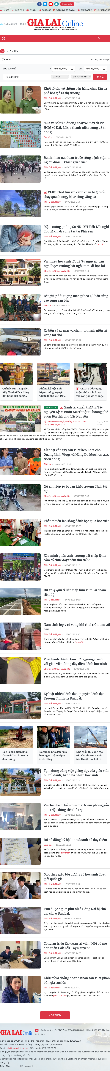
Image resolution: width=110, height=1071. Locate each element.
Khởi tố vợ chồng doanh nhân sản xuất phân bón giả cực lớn (77, 980)
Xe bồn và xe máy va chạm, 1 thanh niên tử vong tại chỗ (75, 333)
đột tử (100, 244)
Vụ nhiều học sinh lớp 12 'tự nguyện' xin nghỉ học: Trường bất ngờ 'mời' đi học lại (74, 263)
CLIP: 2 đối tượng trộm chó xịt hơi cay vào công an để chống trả (89, 392)
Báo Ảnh (18, 10)
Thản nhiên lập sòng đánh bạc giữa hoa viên (77, 521)
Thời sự (47, 305)
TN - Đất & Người (52, 98)
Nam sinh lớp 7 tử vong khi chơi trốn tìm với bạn (77, 627)
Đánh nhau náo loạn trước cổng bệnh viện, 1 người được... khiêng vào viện (77, 160)
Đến (81, 68)
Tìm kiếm (14, 51)
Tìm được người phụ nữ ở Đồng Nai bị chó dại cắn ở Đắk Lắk (75, 911)
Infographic (102, 10)
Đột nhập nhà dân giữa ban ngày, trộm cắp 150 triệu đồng (53, 755)
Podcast (44, 10)
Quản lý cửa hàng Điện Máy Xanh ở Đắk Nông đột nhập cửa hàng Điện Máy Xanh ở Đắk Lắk (15, 392)
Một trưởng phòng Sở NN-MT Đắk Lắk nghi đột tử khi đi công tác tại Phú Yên (76, 229)
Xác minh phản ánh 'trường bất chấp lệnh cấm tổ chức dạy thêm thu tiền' (75, 558)
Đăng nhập (67, 4)
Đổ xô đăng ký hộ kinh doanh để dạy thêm (75, 840)
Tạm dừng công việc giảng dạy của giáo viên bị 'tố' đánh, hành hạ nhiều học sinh (76, 773)
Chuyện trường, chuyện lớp (57, 271)
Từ (49, 68)
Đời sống (48, 137)
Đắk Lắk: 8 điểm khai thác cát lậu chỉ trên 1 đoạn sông (15, 755)
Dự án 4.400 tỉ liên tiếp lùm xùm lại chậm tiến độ (75, 592)
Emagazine (84, 10)
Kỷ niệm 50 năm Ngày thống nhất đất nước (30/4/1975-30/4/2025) (65, 423)
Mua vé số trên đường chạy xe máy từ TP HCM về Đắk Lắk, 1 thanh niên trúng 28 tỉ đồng (74, 127)
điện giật (79, 642)
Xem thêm (55, 1015)
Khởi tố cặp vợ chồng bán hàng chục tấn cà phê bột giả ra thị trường (75, 91)
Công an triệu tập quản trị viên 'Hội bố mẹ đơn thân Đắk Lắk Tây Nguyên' (75, 946)
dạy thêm (65, 852)
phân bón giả (59, 995)
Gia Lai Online (16, 1032)
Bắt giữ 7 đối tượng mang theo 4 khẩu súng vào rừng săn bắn (76, 298)
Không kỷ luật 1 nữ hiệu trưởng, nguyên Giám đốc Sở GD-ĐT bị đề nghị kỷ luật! (52, 392)
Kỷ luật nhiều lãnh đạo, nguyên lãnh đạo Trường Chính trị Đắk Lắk (74, 696)
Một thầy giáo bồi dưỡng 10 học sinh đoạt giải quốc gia (74, 876)
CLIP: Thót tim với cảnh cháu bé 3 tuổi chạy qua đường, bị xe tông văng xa (74, 194)
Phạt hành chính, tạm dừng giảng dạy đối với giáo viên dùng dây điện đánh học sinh (75, 661)
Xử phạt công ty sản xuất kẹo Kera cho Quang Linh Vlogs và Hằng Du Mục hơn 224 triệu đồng (76, 454)
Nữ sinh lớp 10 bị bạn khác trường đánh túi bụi (75, 489)
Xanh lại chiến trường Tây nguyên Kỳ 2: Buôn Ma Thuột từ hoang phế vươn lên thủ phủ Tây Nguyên (76, 411)
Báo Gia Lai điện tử (55, 24)
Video (4, 10)
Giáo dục (48, 845)
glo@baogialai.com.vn (17, 1048)
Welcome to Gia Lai (64, 10)
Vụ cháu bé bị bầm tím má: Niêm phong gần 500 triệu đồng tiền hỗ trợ (76, 807)
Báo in (31, 10)
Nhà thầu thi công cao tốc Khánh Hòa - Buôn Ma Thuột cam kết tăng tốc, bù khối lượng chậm (90, 755)
